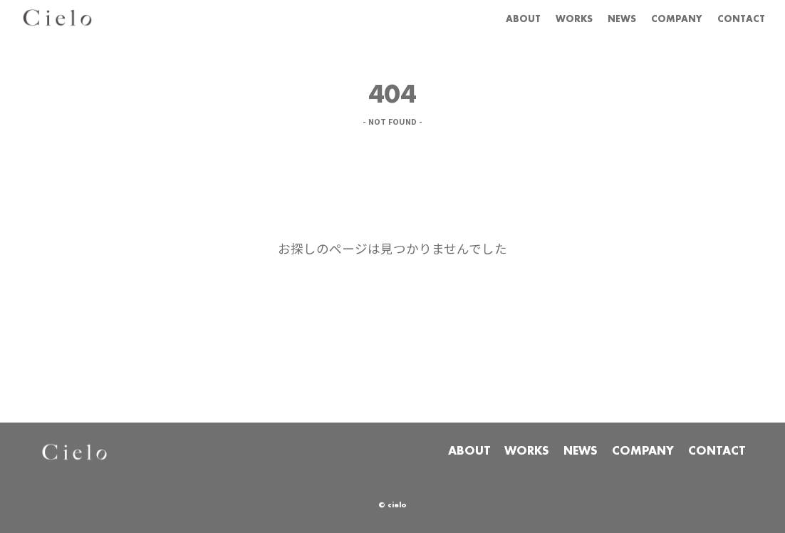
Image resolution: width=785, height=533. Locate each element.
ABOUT (479, 19)
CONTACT (735, 19)
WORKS (539, 19)
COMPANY (660, 19)
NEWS (595, 19)
